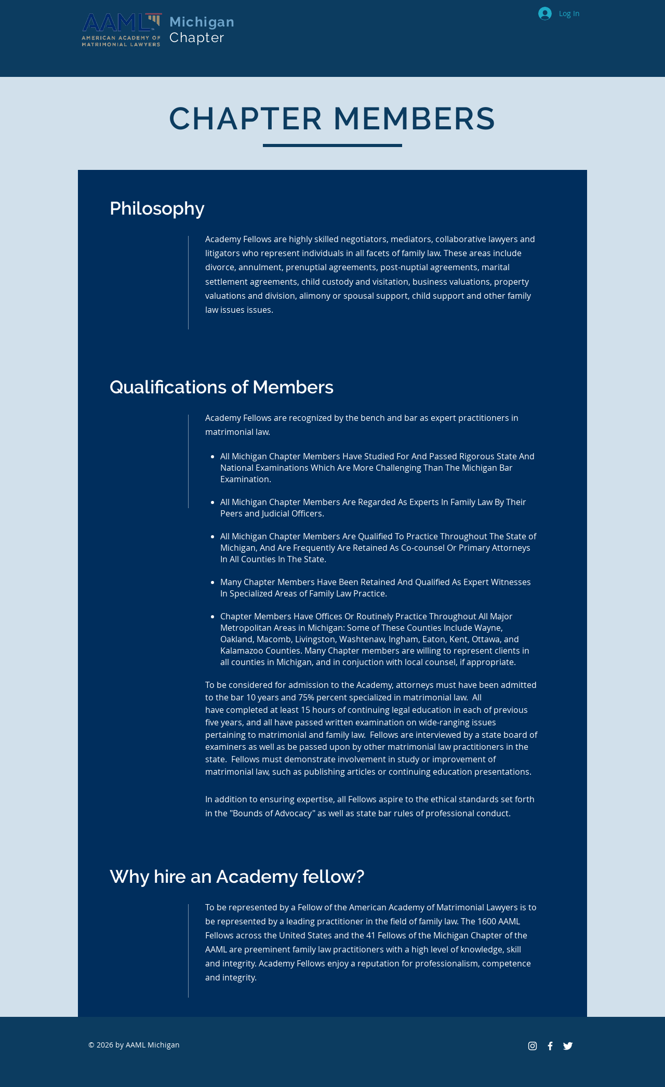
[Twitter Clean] (568, 1046)
